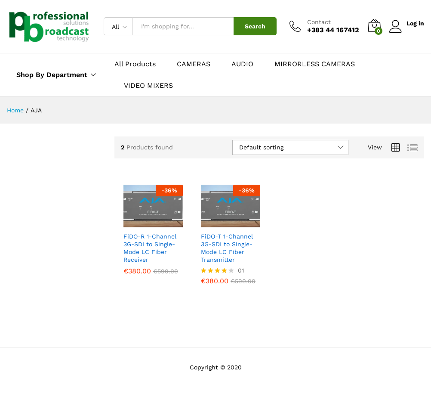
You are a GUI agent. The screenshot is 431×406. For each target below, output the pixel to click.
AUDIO (242, 64)
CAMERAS (193, 64)
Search (254, 26)
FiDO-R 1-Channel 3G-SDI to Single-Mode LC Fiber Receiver (149, 248)
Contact (318, 22)
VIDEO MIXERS (148, 85)
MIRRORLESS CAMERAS (314, 64)
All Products (135, 64)
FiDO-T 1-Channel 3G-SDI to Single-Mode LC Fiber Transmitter (227, 248)
